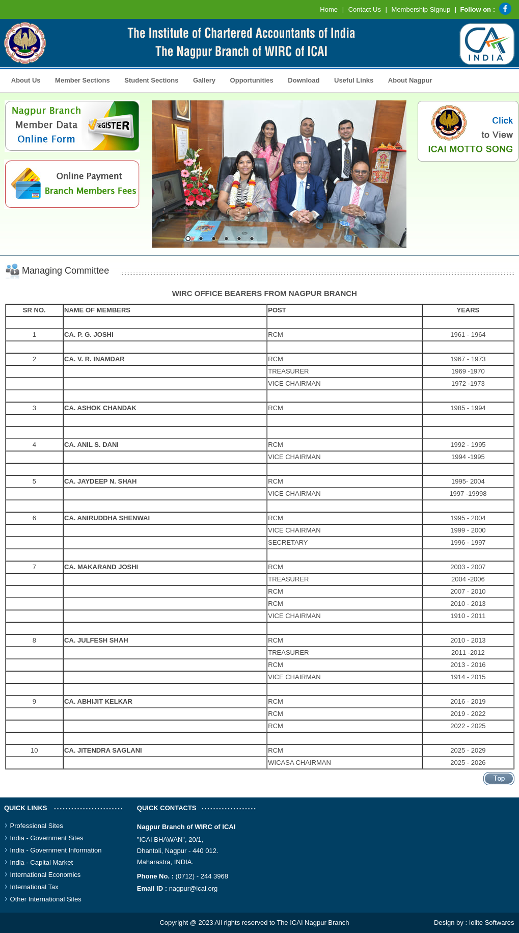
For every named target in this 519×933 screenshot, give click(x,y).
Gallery (201, 79)
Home (329, 9)
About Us (23, 79)
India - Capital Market (41, 862)
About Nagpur (410, 80)
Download (301, 79)
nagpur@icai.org (193, 888)
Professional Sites (36, 826)
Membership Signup (421, 9)
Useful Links (353, 80)
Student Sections (149, 79)
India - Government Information (56, 850)
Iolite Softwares (491, 922)
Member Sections (79, 79)
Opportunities (249, 79)
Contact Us (364, 9)
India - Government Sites (47, 838)
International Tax (34, 887)
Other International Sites (45, 899)
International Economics (45, 874)
